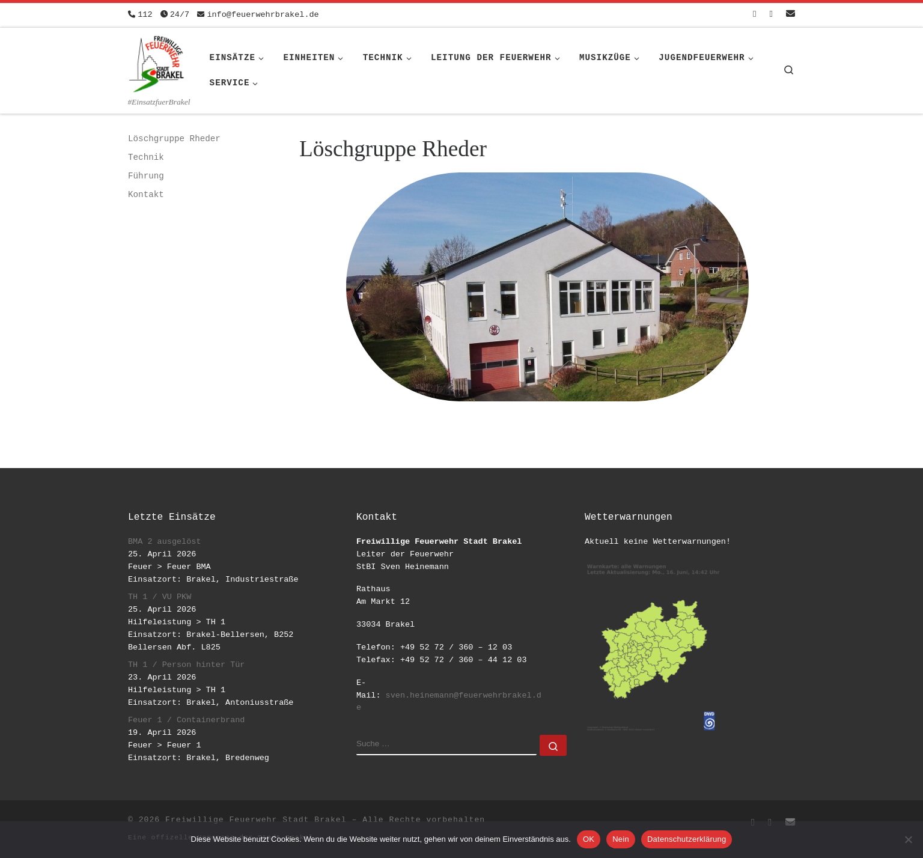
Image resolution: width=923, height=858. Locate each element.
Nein (620, 839)
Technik (146, 157)
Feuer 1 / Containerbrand (186, 720)
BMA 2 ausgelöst (164, 541)
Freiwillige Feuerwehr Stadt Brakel (255, 819)
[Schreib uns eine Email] (790, 15)
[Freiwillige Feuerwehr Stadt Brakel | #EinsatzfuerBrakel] (157, 62)
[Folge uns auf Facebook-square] (754, 15)
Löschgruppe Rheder (174, 139)
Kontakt (146, 194)
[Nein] (908, 839)
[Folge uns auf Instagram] (771, 15)
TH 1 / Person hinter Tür (186, 664)
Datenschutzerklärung (686, 839)
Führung (146, 176)
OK (588, 839)
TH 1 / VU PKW (159, 596)
